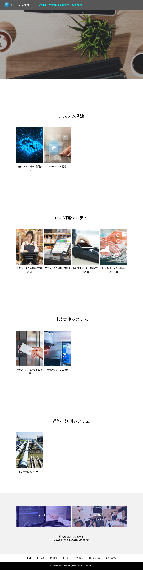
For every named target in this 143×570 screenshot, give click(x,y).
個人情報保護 (94, 558)
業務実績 (54, 558)
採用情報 (80, 558)
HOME (29, 558)
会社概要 (41, 558)
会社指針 (67, 558)
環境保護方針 (111, 558)
